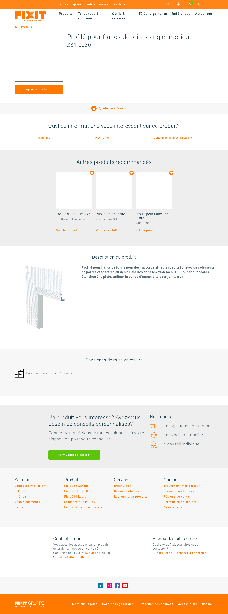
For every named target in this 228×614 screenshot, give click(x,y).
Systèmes (43, 137)
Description (102, 137)
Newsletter (119, 4)
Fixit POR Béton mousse (82, 507)
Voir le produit (66, 230)
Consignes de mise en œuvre (173, 137)
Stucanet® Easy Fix (78, 502)
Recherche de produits (130, 496)
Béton (19, 507)
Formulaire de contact (74, 455)
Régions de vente (176, 496)
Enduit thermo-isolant (30, 486)
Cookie (207, 604)
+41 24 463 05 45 (71, 557)
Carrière (90, 4)
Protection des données (155, 604)
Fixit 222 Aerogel (77, 486)
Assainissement (26, 502)
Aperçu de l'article (38, 89)
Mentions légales (84, 604)
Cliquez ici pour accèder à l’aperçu (178, 553)
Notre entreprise (70, 4)
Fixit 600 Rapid (75, 496)
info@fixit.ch (89, 553)
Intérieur (21, 496)
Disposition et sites (178, 491)
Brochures (121, 486)
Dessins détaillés (126, 491)
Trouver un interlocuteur (182, 486)
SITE (18, 491)
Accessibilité (187, 604)
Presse (103, 4)
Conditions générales (118, 604)
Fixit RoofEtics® (76, 491)
